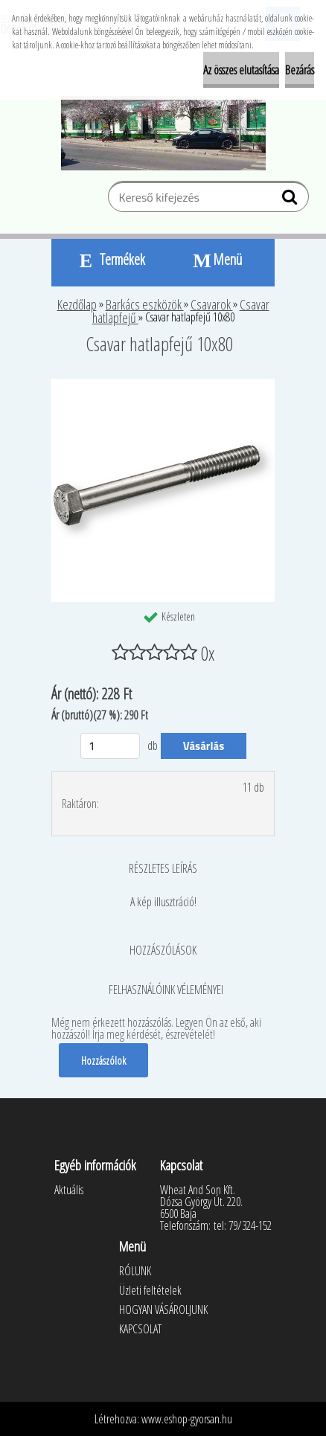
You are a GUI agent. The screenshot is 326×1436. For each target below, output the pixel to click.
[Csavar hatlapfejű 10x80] (163, 384)
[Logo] (163, 133)
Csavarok (212, 304)
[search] (291, 200)
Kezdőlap (77, 304)
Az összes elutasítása (241, 70)
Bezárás (299, 70)
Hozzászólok (103, 1060)
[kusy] (110, 746)
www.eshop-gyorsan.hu (186, 1419)
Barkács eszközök (145, 304)
